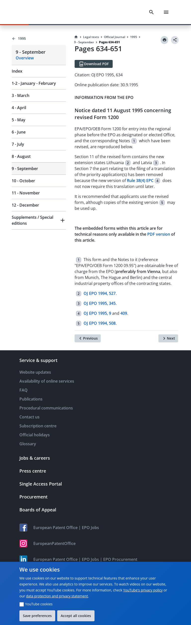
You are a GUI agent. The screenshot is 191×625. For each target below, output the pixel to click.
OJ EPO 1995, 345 (100, 303)
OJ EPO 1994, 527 (100, 293)
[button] (39, 220)
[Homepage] (76, 37)
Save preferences (37, 615)
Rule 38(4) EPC (140, 180)
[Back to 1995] (39, 38)
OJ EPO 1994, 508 (100, 323)
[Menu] (166, 12)
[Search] (151, 12)
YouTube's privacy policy (143, 590)
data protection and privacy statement (57, 596)
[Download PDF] (94, 64)
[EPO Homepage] (31, 12)
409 (123, 313)
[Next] (168, 338)
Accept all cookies (76, 615)
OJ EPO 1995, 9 (97, 313)
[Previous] (88, 338)
